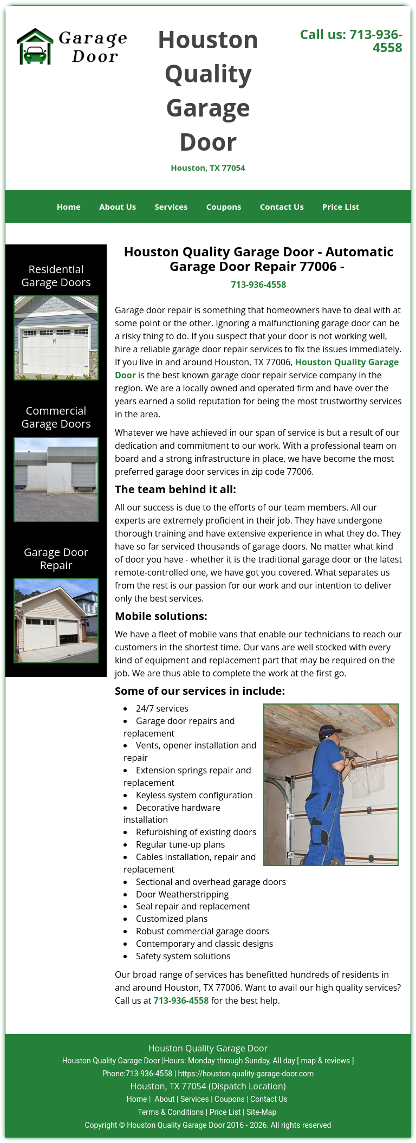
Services (171, 206)
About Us (117, 206)
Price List (340, 206)
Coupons (224, 206)
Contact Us (282, 206)
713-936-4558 (375, 40)
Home (69, 206)
